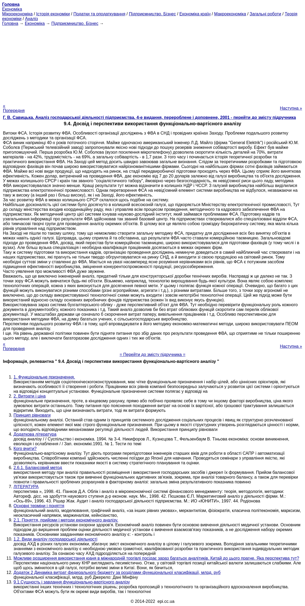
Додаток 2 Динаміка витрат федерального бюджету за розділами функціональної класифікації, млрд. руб (117, 572)
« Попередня (14, 108)
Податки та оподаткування (99, 14)
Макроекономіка (230, 14)
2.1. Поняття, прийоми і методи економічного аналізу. (66, 520)
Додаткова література (35, 434)
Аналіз (31, 18)
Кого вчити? (25, 448)
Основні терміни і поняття (39, 505)
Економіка (12, 9)
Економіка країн (195, 14)
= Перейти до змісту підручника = (153, 354)
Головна (10, 23)
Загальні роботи (265, 14)
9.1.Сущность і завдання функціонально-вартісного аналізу (72, 582)
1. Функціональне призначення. (44, 377)
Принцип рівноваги (32, 415)
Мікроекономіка (17, 14)
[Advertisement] (152, 63)
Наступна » (291, 108)
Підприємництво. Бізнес (152, 14)
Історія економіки (53, 14)
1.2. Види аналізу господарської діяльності (55, 539)
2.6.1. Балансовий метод (38, 467)
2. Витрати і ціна (30, 396)
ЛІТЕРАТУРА (26, 486)
